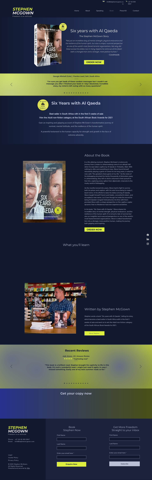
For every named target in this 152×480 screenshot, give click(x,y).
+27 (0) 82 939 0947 (22, 439)
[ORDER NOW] (94, 62)
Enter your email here (65, 453)
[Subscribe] (124, 463)
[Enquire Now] (71, 464)
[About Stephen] (94, 333)
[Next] (140, 84)
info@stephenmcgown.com (24, 441)
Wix (28, 468)
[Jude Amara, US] (64, 383)
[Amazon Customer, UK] (80, 383)
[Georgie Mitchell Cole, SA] (64, 92)
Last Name (61, 444)
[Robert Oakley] (71, 383)
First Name (61, 435)
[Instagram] (147, 243)
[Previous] (11, 84)
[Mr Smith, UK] (85, 383)
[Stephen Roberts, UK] (78, 383)
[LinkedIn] (147, 239)
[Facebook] (147, 235)
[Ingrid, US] (87, 383)
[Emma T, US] (69, 383)
